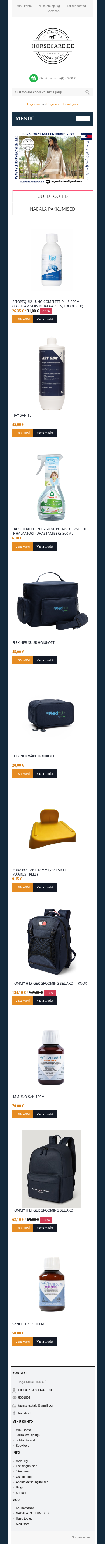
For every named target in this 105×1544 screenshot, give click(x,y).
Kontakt (21, 1492)
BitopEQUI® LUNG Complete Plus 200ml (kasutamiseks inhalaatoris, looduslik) (47, 304)
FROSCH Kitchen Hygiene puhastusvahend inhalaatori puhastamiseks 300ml (49, 531)
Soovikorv (53, 11)
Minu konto (24, 6)
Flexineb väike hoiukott (33, 756)
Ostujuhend (24, 1476)
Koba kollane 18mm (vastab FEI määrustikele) (39, 872)
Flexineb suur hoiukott (33, 642)
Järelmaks (23, 1471)
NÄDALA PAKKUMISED (52, 209)
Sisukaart (22, 1523)
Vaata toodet (44, 319)
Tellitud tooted (76, 6)
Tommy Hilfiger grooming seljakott (44, 1210)
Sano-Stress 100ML (29, 1324)
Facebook (25, 1413)
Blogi (19, 1487)
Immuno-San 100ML (29, 1097)
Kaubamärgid (25, 1507)
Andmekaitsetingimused (32, 1482)
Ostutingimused (26, 1466)
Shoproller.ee (81, 1537)
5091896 (24, 1397)
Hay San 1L (21, 415)
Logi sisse (34, 104)
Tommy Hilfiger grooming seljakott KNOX (49, 983)
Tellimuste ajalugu (49, 6)
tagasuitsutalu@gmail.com (36, 1405)
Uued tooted (53, 196)
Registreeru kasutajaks (62, 104)
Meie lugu (22, 1461)
